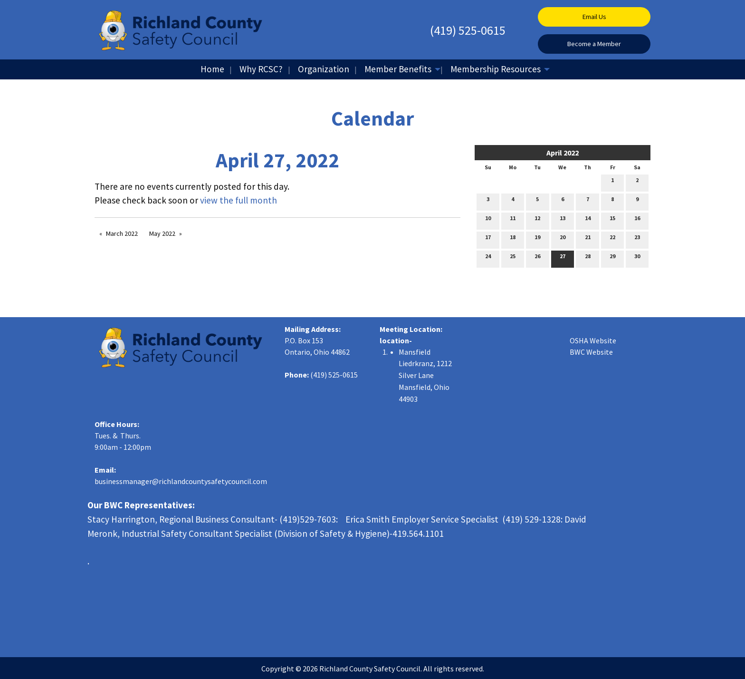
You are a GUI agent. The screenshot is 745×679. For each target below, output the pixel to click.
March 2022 (122, 233)
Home (212, 69)
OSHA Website (593, 340)
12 (537, 220)
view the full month (238, 200)
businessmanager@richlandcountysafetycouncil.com (181, 481)
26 (537, 258)
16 (637, 220)
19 (537, 239)
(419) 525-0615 (468, 30)
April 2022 (562, 152)
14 (588, 220)
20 (562, 239)
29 (612, 258)
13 (562, 220)
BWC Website (591, 352)
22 (612, 239)
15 (612, 220)
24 (488, 258)
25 (513, 258)
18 (513, 239)
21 (588, 239)
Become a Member (594, 43)
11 (513, 220)
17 (488, 239)
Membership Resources (495, 69)
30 (637, 258)
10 (488, 220)
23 (637, 239)
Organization (323, 69)
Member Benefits (397, 69)
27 (562, 258)
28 (588, 258)
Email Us (594, 16)
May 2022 (162, 233)
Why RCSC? (261, 69)
